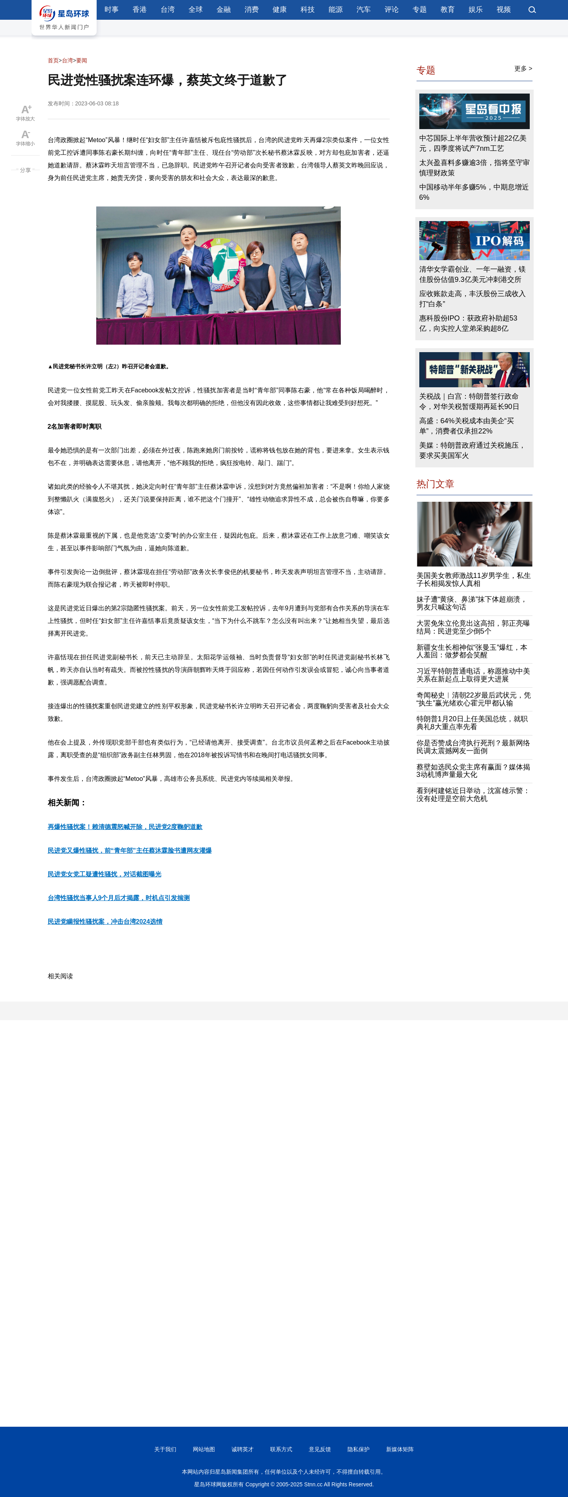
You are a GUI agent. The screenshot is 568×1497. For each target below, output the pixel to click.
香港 (140, 9)
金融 (224, 9)
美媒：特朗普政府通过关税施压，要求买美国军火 (472, 450)
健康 (280, 9)
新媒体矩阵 (400, 1449)
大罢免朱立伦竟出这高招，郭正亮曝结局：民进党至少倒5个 (473, 627)
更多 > (523, 68)
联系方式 (281, 1449)
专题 (420, 9)
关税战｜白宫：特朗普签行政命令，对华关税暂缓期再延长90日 (469, 401)
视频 (504, 9)
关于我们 (165, 1449)
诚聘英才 (243, 1449)
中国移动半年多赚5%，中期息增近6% (474, 192)
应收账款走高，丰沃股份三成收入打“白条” (472, 299)
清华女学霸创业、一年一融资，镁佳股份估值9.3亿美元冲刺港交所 (472, 274)
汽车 (364, 9)
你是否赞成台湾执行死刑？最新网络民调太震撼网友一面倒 (473, 747)
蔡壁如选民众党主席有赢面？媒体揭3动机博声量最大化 (473, 771)
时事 (112, 9)
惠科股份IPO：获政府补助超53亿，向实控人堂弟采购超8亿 (468, 323)
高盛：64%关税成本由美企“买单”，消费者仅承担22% (466, 426)
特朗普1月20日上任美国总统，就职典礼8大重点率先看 (472, 723)
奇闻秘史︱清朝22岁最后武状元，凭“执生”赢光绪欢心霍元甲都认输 (474, 699)
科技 (308, 9)
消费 (252, 9)
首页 (53, 60)
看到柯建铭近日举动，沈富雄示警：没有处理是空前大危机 (473, 795)
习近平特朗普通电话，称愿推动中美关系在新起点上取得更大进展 (473, 675)
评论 (392, 9)
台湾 (168, 9)
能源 (336, 9)
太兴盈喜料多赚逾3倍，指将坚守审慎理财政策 (474, 168)
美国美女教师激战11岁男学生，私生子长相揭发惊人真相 (474, 579)
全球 (196, 9)
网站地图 (204, 1449)
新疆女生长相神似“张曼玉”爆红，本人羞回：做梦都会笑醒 (472, 651)
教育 (448, 9)
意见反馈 (320, 1449)
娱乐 (476, 9)
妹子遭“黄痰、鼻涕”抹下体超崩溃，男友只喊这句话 (472, 603)
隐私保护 (359, 1449)
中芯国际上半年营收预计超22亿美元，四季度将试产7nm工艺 (473, 143)
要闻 (81, 60)
